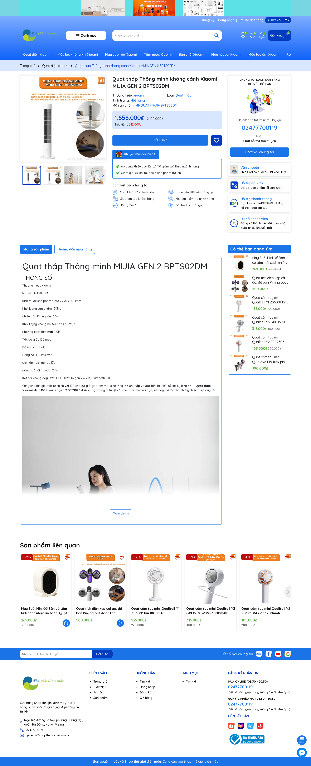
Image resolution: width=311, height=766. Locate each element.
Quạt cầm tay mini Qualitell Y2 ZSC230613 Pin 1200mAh (269, 339)
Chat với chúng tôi (259, 152)
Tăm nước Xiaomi (158, 54)
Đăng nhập (226, 20)
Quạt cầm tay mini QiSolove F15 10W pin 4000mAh (268, 359)
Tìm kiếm (146, 681)
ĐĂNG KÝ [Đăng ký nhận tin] (102, 654)
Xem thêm (121, 513)
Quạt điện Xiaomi (36, 54)
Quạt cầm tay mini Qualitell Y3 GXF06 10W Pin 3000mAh (270, 320)
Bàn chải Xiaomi (191, 54)
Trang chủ (100, 681)
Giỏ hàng (146, 698)
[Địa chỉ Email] (66, 654)
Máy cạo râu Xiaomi (121, 54)
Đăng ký (208, 20)
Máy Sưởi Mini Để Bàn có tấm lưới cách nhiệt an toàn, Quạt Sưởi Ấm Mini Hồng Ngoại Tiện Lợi (269, 260)
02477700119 (278, 20)
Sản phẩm (100, 698)
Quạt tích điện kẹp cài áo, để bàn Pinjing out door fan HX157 (269, 280)
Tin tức (98, 692)
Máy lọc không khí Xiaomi (78, 54)
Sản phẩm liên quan (50, 545)
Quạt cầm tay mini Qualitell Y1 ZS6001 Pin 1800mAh (269, 300)
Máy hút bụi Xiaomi (226, 54)
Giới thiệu (99, 687)
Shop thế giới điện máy (201, 761)
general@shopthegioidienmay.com (50, 735)
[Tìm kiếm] (216, 35)
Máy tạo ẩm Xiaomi (263, 54)
